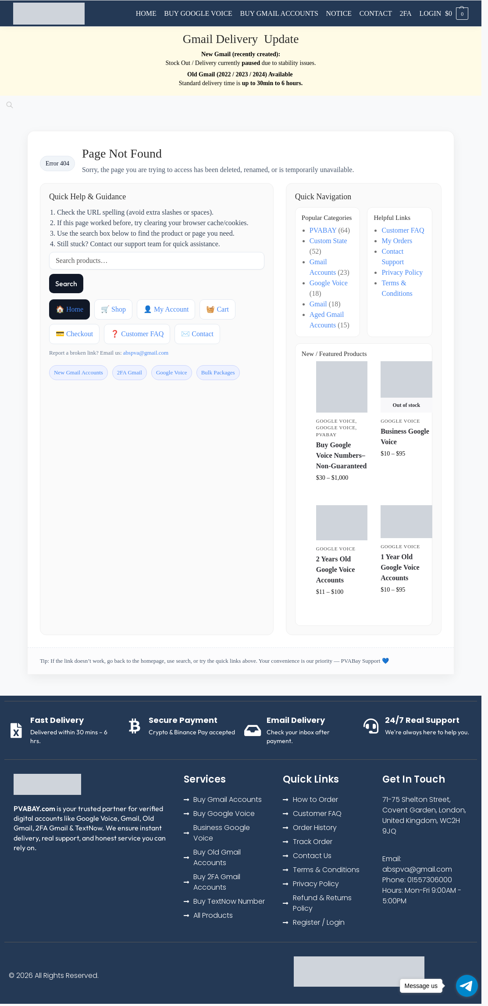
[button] (456, 13)
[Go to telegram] (467, 986)
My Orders (396, 240)
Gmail (318, 304)
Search (66, 283)
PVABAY (323, 230)
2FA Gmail (129, 372)
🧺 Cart (217, 309)
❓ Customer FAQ (137, 334)
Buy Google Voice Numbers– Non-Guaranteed (341, 455)
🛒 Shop (113, 309)
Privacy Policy (402, 272)
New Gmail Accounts (78, 372)
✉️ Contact (197, 334)
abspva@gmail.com (145, 352)
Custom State (328, 240)
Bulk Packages (218, 372)
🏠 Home (69, 309)
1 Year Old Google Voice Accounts (400, 567)
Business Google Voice (405, 437)
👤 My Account (166, 309)
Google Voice (171, 372)
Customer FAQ (402, 230)
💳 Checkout (74, 334)
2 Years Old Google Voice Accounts (335, 569)
